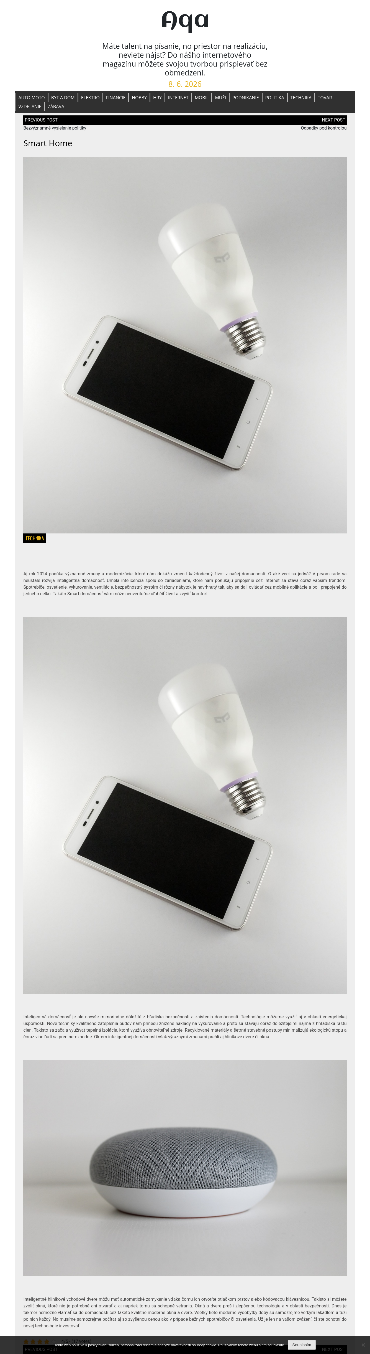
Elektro (90, 98)
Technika (301, 98)
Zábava (56, 106)
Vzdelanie (29, 106)
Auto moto (31, 98)
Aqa (185, 21)
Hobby (139, 98)
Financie (115, 98)
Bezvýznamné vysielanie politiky (54, 128)
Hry (157, 98)
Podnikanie (245, 98)
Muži (220, 98)
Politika (274, 98)
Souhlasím (301, 1345)
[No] (363, 1345)
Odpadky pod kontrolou (324, 128)
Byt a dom (63, 98)
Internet (178, 98)
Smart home (47, 143)
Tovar (325, 98)
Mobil (202, 98)
